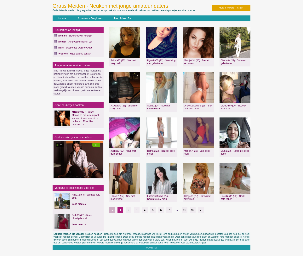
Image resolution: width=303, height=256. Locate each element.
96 (184, 210)
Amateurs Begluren (90, 18)
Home (62, 18)
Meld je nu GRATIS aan (231, 7)
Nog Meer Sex (123, 18)
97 (192, 210)
